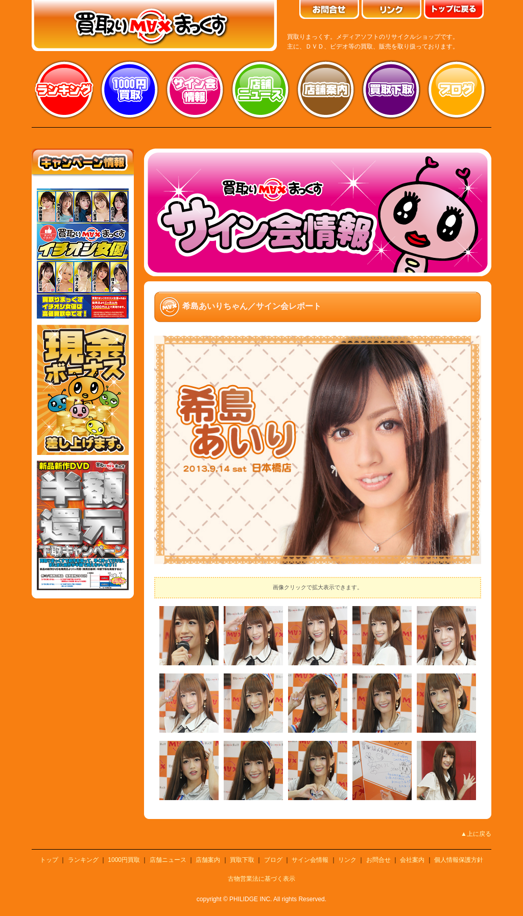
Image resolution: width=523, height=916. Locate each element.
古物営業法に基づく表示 (261, 878)
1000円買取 (124, 859)
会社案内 (412, 859)
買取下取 (242, 859)
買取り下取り (391, 89)
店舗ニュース (260, 89)
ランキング (64, 89)
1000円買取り (129, 89)
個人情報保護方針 (458, 859)
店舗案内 (326, 89)
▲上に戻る (476, 833)
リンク (347, 859)
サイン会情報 (195, 89)
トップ (49, 859)
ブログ (456, 89)
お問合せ (378, 859)
